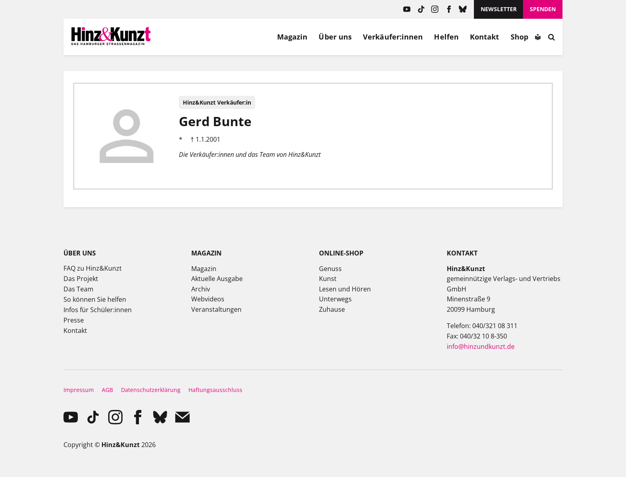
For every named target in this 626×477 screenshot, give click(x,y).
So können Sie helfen (94, 299)
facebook (449, 9)
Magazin (292, 37)
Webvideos (207, 299)
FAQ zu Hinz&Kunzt (92, 268)
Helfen (446, 37)
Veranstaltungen (216, 309)
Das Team (78, 289)
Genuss (330, 268)
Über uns (335, 37)
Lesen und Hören (345, 289)
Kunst (328, 278)
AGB (107, 390)
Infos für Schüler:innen (97, 309)
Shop (519, 37)
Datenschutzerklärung (150, 390)
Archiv (200, 289)
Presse (73, 320)
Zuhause (332, 309)
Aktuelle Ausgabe (217, 278)
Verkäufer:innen (393, 37)
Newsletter (499, 9)
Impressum (78, 390)
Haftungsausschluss (215, 390)
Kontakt (484, 37)
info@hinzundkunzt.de (481, 346)
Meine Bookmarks (220, 37)
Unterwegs (335, 299)
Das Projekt (80, 278)
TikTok (421, 9)
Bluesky (463, 9)
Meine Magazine (201, 37)
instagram (435, 9)
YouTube (407, 9)
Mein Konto (182, 37)
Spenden (543, 9)
